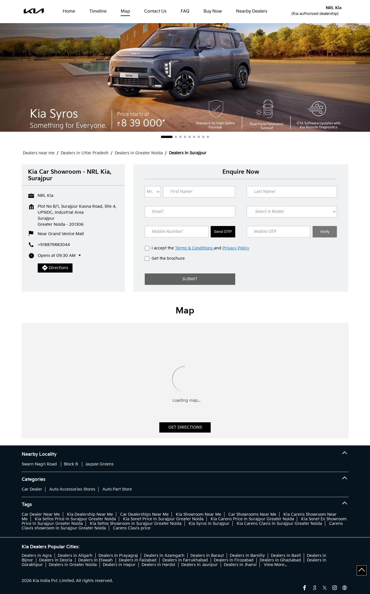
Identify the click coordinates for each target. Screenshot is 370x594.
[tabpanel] (185, 77)
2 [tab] (176, 137)
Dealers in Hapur (119, 564)
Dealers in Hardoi (158, 564)
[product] (292, 211)
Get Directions (185, 427)
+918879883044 (54, 244)
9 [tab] (208, 137)
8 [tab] (203, 137)
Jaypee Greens (99, 464)
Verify (324, 231)
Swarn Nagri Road (39, 464)
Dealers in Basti (286, 555)
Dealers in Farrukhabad (185, 560)
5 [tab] (189, 137)
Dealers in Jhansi (240, 564)
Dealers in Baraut (207, 555)
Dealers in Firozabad (234, 560)
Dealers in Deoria (55, 560)
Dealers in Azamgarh (164, 555)
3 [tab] (180, 137)
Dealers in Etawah (95, 560)
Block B (71, 464)
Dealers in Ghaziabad (280, 560)
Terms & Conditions (194, 248)
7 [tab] (199, 137)
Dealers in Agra (37, 555)
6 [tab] (194, 137)
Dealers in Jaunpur (199, 564)
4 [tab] (185, 137)
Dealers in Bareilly (247, 555)
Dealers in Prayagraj (118, 555)
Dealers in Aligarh (75, 555)
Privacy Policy (235, 248)
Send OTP (223, 231)
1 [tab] (166, 137)
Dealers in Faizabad (137, 560)
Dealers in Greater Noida (73, 564)
